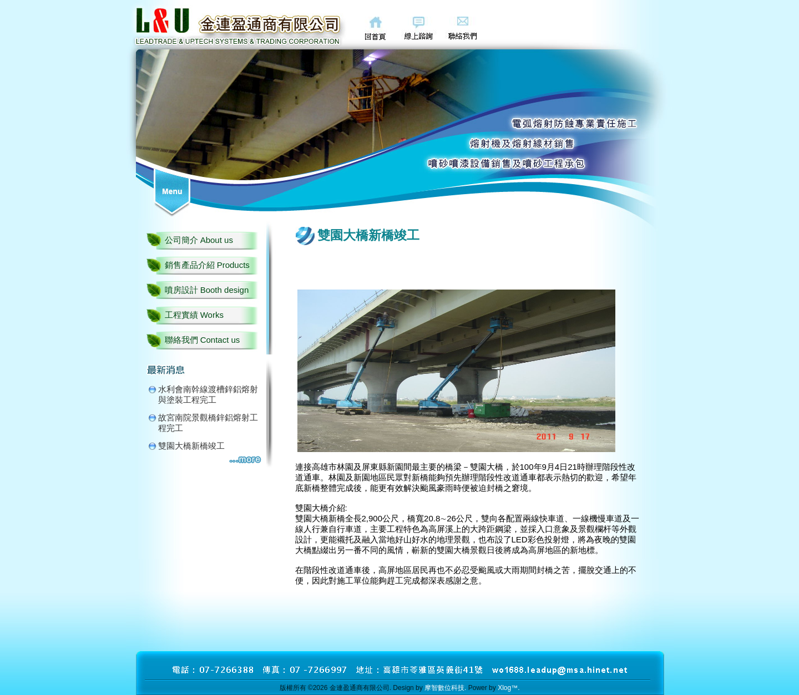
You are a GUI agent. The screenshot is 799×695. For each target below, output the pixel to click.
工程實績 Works (194, 314)
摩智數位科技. (445, 688)
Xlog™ (508, 688)
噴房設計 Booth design (207, 290)
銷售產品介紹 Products (207, 265)
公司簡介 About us (199, 240)
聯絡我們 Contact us (202, 339)
